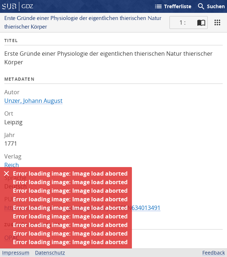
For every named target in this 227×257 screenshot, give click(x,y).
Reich (11, 165)
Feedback (213, 252)
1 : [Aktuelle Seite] (182, 22)
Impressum (15, 252)
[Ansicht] (217, 22)
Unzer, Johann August (33, 101)
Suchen (211, 6)
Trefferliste (172, 6)
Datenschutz (50, 252)
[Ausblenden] (6, 173)
